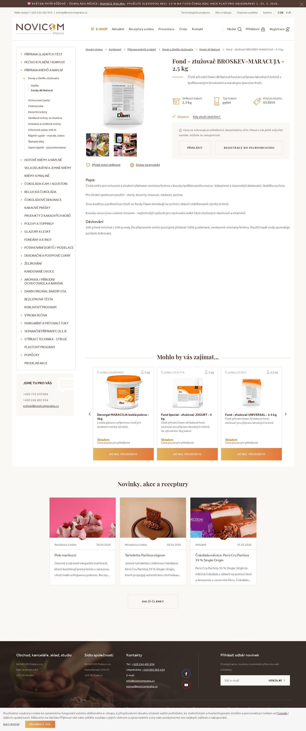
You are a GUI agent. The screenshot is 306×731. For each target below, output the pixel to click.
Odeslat (275, 680)
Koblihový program (40, 307)
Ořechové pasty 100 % (42, 130)
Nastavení (11, 724)
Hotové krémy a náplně (43, 160)
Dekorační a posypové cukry (47, 255)
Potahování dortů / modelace (49, 247)
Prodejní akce (35, 363)
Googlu (282, 713)
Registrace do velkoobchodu (249, 147)
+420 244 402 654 (143, 664)
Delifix (35, 85)
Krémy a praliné (37, 176)
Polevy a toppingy (39, 223)
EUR (288, 12)
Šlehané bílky (36, 141)
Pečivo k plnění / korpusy (44, 62)
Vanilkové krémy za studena (45, 118)
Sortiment (115, 49)
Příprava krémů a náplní (43, 70)
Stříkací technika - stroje (45, 339)
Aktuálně (118, 29)
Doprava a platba (247, 12)
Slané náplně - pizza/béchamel (47, 147)
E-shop (101, 29)
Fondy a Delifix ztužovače (43, 78)
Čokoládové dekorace (43, 200)
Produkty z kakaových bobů (47, 216)
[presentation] (89, 414)
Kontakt (197, 29)
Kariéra (267, 12)
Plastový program (39, 347)
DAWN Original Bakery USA (45, 291)
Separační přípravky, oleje (45, 331)
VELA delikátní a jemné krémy (47, 168)
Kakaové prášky (37, 208)
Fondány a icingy (38, 240)
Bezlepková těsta (38, 299)
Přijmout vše (40, 724)
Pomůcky (31, 355)
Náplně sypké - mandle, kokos (46, 135)
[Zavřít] (301, 4)
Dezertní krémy (37, 112)
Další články (153, 601)
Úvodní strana (94, 49)
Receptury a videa (141, 29)
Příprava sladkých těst (43, 54)
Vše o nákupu (223, 12)
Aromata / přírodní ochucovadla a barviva (43, 281)
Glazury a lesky (37, 231)
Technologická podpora (195, 12)
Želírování (33, 263)
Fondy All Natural (42, 90)
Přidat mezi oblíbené (106, 164)
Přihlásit (195, 147)
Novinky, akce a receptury (153, 483)
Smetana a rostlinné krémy (44, 124)
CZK (280, 12)
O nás (183, 29)
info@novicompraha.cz (140, 681)
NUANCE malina (112, 3)
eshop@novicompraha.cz (71, 12)
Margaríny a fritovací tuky (46, 323)
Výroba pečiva (35, 315)
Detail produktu (123, 454)
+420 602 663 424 (153, 669)
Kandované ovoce (39, 271)
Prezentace (166, 29)
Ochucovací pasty (39, 100)
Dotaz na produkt (148, 164)
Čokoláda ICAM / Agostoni (45, 184)
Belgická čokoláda (40, 192)
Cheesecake (35, 106)
